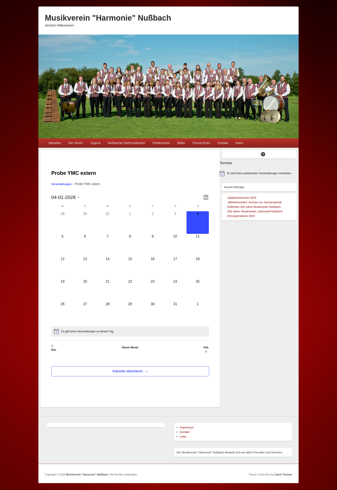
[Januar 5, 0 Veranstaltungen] (62, 245)
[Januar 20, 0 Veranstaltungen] (85, 290)
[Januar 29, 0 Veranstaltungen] (130, 313)
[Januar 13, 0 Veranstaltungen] (85, 267)
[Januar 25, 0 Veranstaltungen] (197, 290)
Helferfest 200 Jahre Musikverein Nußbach (254, 206)
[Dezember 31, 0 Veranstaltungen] (107, 222)
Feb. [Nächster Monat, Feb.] (206, 349)
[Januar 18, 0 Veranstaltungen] (197, 267)
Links (183, 436)
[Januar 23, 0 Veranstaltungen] (152, 290)
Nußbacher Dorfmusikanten (126, 143)
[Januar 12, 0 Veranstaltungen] (62, 267)
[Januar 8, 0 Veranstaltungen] (130, 245)
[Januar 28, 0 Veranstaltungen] (107, 313)
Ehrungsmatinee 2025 (241, 216)
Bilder (181, 143)
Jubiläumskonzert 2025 (241, 197)
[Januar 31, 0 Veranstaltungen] (175, 313)
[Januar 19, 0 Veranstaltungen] (62, 290)
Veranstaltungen (61, 184)
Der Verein (76, 143)
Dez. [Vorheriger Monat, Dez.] (54, 348)
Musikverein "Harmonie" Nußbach (108, 17)
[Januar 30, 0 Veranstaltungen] (152, 313)
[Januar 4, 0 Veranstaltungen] (197, 222)
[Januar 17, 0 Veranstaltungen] (175, 267)
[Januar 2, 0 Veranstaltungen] (152, 222)
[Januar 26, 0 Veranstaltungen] (62, 313)
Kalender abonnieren (128, 371)
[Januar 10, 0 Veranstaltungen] (175, 245)
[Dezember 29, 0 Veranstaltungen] (62, 222)
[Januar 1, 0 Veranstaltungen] (130, 222)
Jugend (95, 143)
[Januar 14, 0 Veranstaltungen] (107, 267)
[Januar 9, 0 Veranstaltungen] (152, 245)
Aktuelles (55, 143)
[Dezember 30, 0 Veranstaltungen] (85, 222)
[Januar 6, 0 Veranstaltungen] (85, 245)
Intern (239, 143)
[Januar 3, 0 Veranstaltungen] (175, 222)
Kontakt (223, 143)
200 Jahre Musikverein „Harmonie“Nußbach (255, 211)
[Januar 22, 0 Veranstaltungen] (130, 290)
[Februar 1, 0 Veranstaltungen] (197, 313)
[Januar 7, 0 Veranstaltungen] (107, 245)
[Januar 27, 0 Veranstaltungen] (85, 313)
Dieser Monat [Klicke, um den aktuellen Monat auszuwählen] (130, 347)
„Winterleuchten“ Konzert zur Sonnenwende (254, 202)
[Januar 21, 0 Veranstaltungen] (107, 290)
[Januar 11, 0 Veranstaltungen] (197, 245)
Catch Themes (283, 474)
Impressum (187, 427)
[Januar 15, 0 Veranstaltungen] (130, 267)
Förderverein (161, 143)
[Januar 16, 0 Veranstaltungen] (152, 267)
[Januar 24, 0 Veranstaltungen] (175, 290)
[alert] (130, 331)
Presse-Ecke (201, 143)
